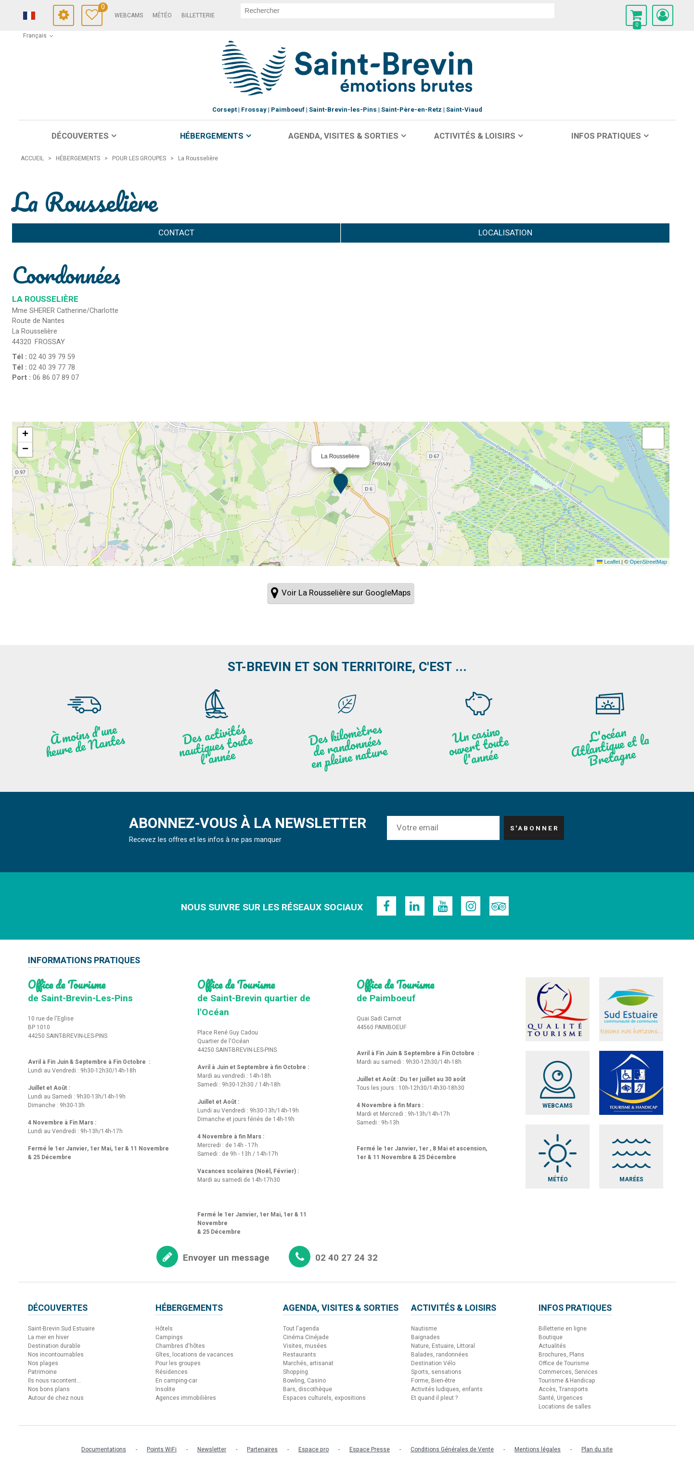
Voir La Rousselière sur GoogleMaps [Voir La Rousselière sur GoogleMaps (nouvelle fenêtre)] (346, 593)
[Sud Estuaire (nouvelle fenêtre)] (633, 1010)
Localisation (505, 233)
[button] (636, 15)
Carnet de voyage (115, 8)
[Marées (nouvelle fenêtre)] (633, 1159)
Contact (176, 233)
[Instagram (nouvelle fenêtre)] (471, 906)
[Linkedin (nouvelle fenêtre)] (414, 906)
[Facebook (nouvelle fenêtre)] (385, 906)
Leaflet (608, 562)
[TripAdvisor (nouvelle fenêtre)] (500, 906)
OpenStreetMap (648, 562)
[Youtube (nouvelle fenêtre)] (442, 906)
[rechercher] (412, 10)
